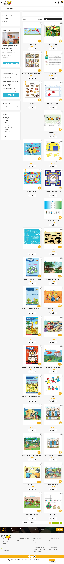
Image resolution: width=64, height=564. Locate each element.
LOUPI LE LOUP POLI (32, 484)
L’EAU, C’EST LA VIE (53, 484)
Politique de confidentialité (39, 549)
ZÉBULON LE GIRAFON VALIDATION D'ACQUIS (33, 338)
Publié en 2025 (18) (7, 128)
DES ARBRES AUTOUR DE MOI (53, 279)
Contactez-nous (37, 551)
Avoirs (50, 543)
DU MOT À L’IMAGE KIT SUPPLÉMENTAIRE (32, 73)
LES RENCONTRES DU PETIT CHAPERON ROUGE (33, 426)
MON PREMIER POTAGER (32, 514)
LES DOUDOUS (53, 396)
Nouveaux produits (21, 545)
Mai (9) (6, 136)
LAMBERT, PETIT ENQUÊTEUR (53, 338)
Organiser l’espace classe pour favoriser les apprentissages (10, 47)
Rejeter (52, 561)
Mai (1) (6, 119)
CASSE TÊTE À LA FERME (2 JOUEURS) (53, 455)
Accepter (52, 559)
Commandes (52, 540)
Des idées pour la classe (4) (10, 88)
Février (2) (7, 124)
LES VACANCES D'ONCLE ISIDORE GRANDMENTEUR (34, 455)
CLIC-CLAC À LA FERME (53, 250)
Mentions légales (37, 538)
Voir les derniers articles (11, 63)
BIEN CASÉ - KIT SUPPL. (53, 103)
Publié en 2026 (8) (7, 117)
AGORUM (32, 103)
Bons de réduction (53, 547)
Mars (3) (7, 122)
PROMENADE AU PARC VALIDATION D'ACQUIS (33, 308)
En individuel (5, 24)
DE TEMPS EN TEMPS (32, 191)
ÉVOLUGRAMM (53, 73)
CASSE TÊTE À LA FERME (53, 426)
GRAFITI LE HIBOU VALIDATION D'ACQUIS (32, 367)
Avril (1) (6, 120)
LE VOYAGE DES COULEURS (53, 367)
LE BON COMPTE (53, 514)
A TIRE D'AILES (32, 44)
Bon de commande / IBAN (23, 538)
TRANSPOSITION (32, 250)
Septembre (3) (8, 133)
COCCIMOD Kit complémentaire (53, 162)
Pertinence (53, 19)
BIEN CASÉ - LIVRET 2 (53, 132)
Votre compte (53, 535)
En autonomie (5, 18)
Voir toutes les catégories (10, 95)
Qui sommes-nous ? (37, 540)
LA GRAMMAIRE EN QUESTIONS (53, 191)
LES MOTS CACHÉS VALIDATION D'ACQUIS (32, 396)
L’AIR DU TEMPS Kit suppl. (53, 220)
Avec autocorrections (7, 15)
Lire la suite (5, 57)
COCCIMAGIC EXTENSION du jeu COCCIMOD (33, 162)
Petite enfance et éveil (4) (10, 91)
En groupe (4, 21)
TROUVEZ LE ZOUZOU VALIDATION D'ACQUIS (33, 279)
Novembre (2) (8, 129)
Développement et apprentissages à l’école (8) (10, 74)
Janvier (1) (7, 125)
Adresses (51, 545)
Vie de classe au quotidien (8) (11, 81)
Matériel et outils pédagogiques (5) (7, 85)
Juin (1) (6, 134)
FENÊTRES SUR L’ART (53, 44)
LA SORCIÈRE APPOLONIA (53, 308)
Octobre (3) (7, 131)
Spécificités (5, 13)
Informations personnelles (55, 538)
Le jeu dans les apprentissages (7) (7, 78)
